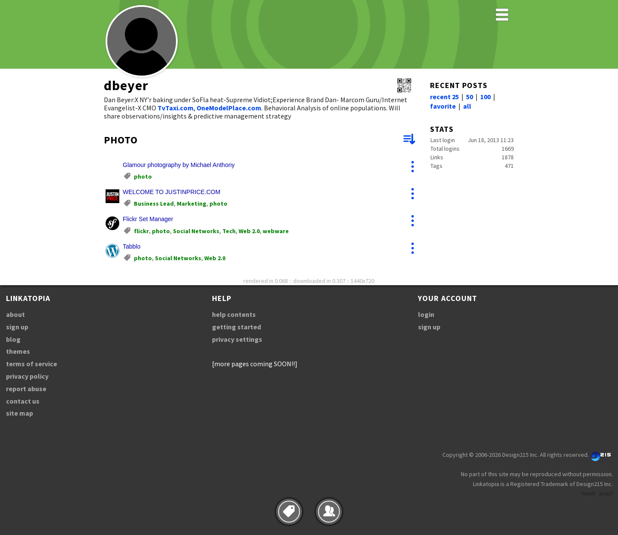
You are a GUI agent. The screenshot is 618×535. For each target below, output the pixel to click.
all (467, 106)
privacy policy (27, 376)
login (426, 314)
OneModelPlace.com (229, 107)
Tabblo (131, 246)
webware (276, 231)
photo (143, 176)
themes (18, 351)
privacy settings (237, 339)
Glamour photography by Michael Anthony (179, 164)
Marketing (191, 203)
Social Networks (196, 231)
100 (485, 96)
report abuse (26, 388)
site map (19, 413)
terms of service (31, 363)
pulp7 (606, 494)
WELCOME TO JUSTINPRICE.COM (171, 191)
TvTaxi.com (176, 107)
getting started (236, 326)
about (15, 314)
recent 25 (444, 96)
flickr (141, 231)
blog (13, 339)
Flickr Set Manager (148, 219)
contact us (22, 401)
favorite (443, 106)
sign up (17, 326)
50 (469, 96)
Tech (229, 231)
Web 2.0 (249, 231)
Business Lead (154, 203)
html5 (588, 494)
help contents (234, 314)
